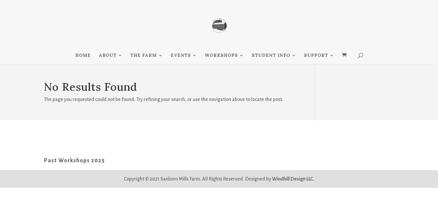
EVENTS (181, 55)
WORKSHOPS (221, 55)
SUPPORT (316, 55)
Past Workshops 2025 (74, 160)
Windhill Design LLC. (293, 179)
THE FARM (143, 55)
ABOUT (108, 55)
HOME (83, 55)
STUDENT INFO (271, 55)
